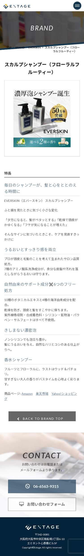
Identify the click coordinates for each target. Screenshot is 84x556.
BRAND (19, 47)
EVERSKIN (34, 47)
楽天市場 (42, 396)
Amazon (27, 396)
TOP (8, 47)
